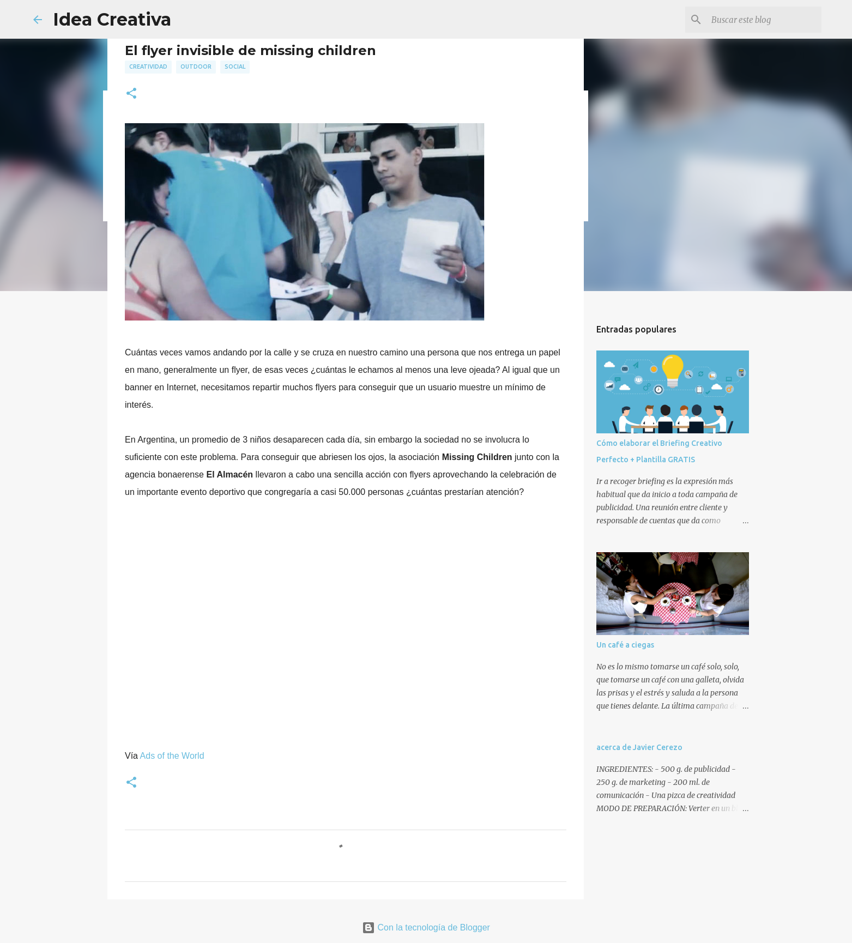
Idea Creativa (112, 19)
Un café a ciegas (625, 644)
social (235, 66)
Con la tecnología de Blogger (426, 927)
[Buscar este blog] (764, 20)
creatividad (148, 66)
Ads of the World (172, 755)
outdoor (196, 66)
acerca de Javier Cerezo (639, 747)
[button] (131, 94)
